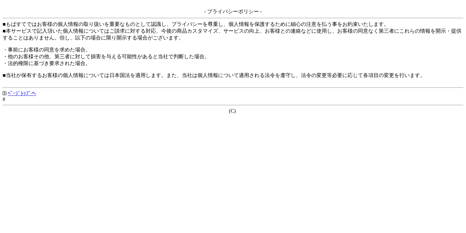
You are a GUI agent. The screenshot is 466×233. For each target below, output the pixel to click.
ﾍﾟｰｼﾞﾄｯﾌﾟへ (22, 93)
